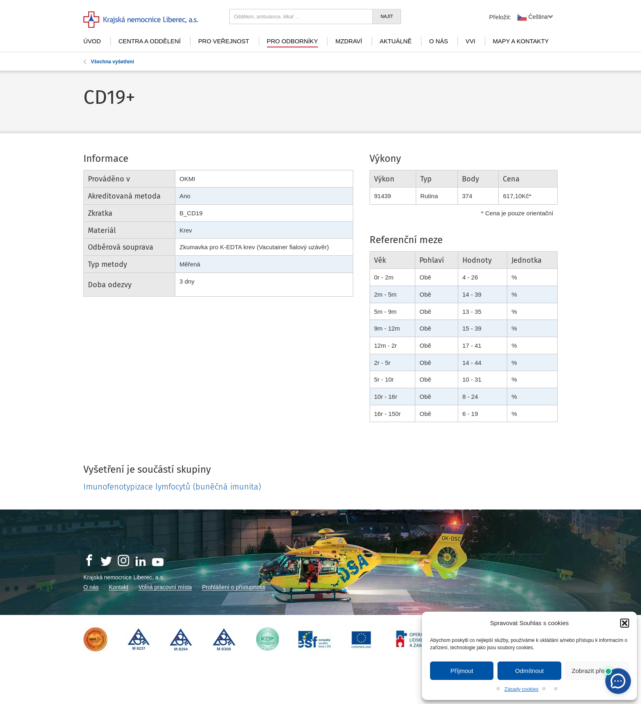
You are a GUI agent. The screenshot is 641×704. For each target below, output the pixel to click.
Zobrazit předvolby (597, 670)
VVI (470, 41)
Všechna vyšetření (108, 62)
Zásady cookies (521, 689)
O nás (438, 41)
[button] (625, 623)
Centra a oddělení (150, 41)
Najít (387, 16)
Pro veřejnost (223, 41)
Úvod (92, 41)
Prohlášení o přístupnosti (233, 587)
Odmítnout (529, 670)
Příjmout (461, 670)
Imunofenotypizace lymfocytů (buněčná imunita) (172, 487)
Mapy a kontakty (521, 41)
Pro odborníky (292, 41)
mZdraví (348, 41)
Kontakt (118, 587)
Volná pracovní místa (165, 587)
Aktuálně (396, 41)
